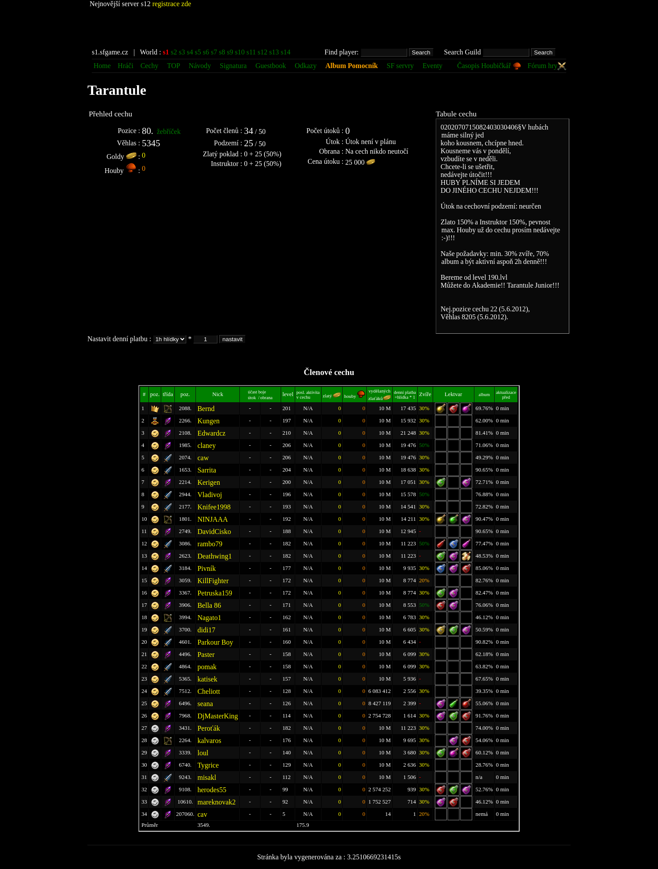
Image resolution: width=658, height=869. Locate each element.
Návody (200, 65)
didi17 (206, 630)
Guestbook (271, 65)
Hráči (126, 65)
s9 (230, 52)
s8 (222, 52)
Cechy (150, 65)
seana (205, 703)
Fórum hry (547, 65)
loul (202, 753)
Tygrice (208, 765)
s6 (206, 52)
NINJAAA (212, 519)
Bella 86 (209, 605)
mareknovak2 (216, 802)
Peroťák (208, 728)
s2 (174, 52)
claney (206, 445)
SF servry (400, 65)
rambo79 (209, 544)
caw (203, 458)
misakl (206, 777)
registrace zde (171, 3)
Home (102, 65)
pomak (207, 667)
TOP (174, 65)
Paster (205, 654)
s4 (190, 52)
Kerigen (208, 482)
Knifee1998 (214, 507)
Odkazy (306, 65)
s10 (240, 52)
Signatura (234, 65)
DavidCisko (214, 531)
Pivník (206, 568)
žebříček (169, 131)
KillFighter (212, 580)
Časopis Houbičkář (489, 65)
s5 (198, 52)
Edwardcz (211, 433)
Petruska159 (214, 593)
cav (202, 814)
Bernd (205, 408)
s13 (274, 52)
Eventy (432, 65)
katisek (207, 679)
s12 (263, 52)
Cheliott (208, 691)
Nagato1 (209, 617)
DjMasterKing (217, 716)
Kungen (208, 421)
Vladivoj (209, 494)
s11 (251, 52)
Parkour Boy (215, 642)
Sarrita (206, 470)
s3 (182, 52)
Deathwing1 (214, 556)
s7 (214, 52)
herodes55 (211, 789)
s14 (285, 52)
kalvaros (209, 740)
